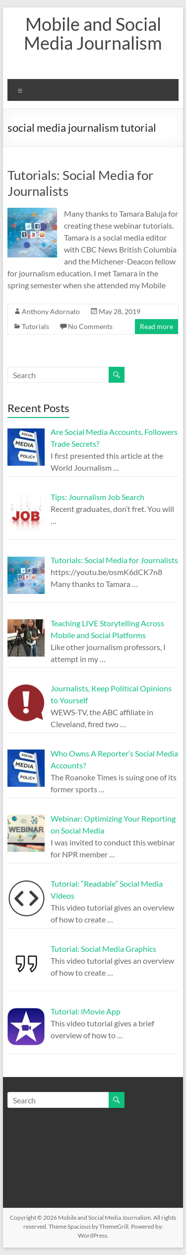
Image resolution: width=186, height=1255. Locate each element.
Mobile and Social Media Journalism (93, 33)
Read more (156, 326)
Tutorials (35, 326)
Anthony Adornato (51, 311)
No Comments (90, 326)
